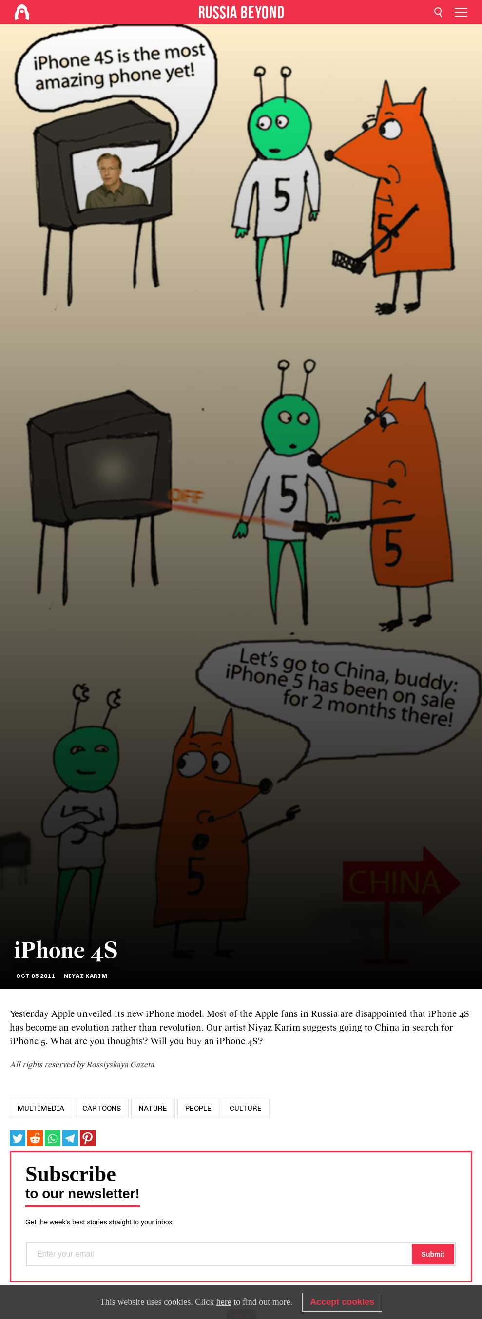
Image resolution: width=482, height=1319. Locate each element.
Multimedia (41, 1108)
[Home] (22, 12)
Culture (246, 1108)
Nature (153, 1108)
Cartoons (101, 1108)
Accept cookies (342, 1302)
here (223, 1302)
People (198, 1108)
